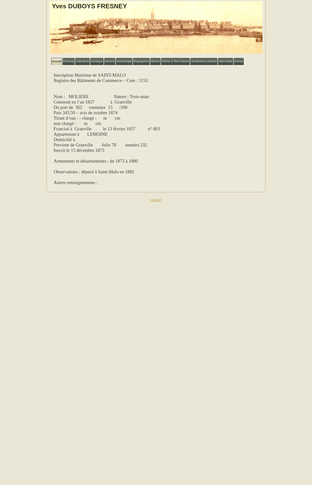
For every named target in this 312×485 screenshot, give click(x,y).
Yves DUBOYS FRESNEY (89, 6)
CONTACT (156, 200)
